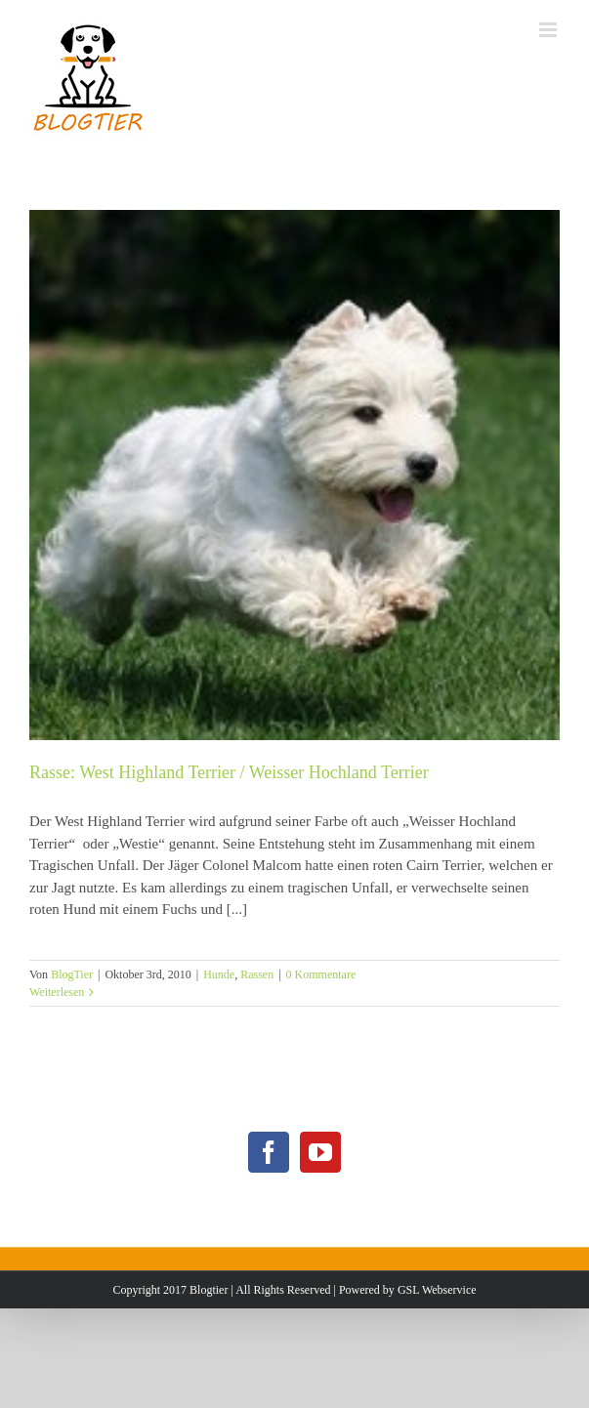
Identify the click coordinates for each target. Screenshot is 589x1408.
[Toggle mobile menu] (549, 30)
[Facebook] (268, 1152)
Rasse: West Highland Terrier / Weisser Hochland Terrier (229, 772)
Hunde (218, 974)
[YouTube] (320, 1152)
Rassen (256, 974)
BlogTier (72, 974)
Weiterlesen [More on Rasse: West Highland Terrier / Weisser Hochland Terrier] (56, 992)
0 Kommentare (321, 974)
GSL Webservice (437, 1290)
